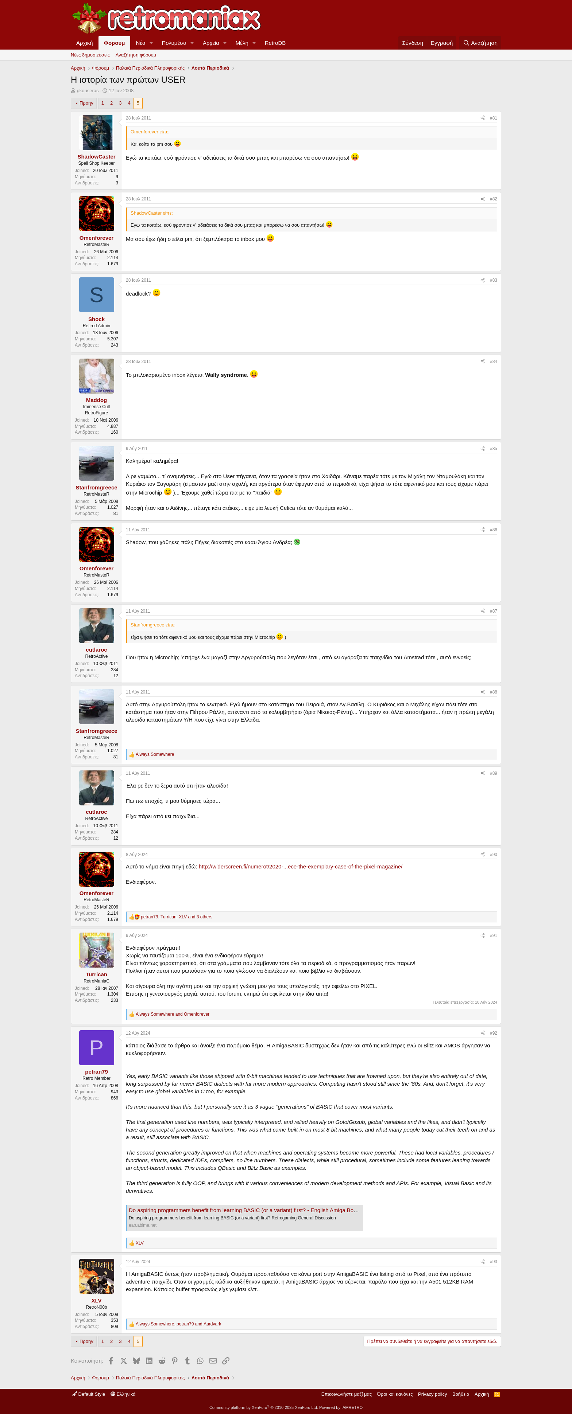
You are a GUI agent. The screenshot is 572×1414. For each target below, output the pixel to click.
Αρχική (84, 43)
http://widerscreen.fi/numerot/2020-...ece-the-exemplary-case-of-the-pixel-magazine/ (301, 866)
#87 (493, 611)
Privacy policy (432, 1394)
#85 (493, 448)
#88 (493, 692)
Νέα (140, 43)
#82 (493, 199)
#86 (493, 529)
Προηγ (86, 103)
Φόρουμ (114, 43)
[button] (151, 43)
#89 (493, 773)
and (172, 1014)
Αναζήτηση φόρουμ (136, 55)
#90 (493, 854)
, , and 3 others (176, 916)
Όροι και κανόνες (395, 1394)
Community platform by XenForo (263, 1407)
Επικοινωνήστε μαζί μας (346, 1394)
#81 (493, 118)
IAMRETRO (352, 1407)
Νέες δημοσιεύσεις (90, 55)
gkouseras (88, 90)
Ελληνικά (123, 1394)
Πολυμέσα (174, 43)
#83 (493, 280)
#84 (493, 361)
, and (178, 1324)
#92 (493, 1033)
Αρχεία (211, 43)
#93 (493, 1261)
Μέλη (242, 43)
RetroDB (275, 43)
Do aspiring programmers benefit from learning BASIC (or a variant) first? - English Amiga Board (245, 1210)
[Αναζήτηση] (480, 43)
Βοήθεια (460, 1394)
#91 (493, 935)
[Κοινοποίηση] (482, 118)
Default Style (88, 1394)
